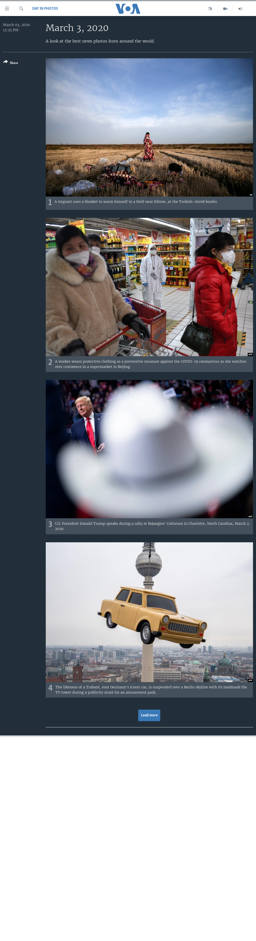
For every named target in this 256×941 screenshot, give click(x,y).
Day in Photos (45, 9)
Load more (149, 715)
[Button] (10, 63)
